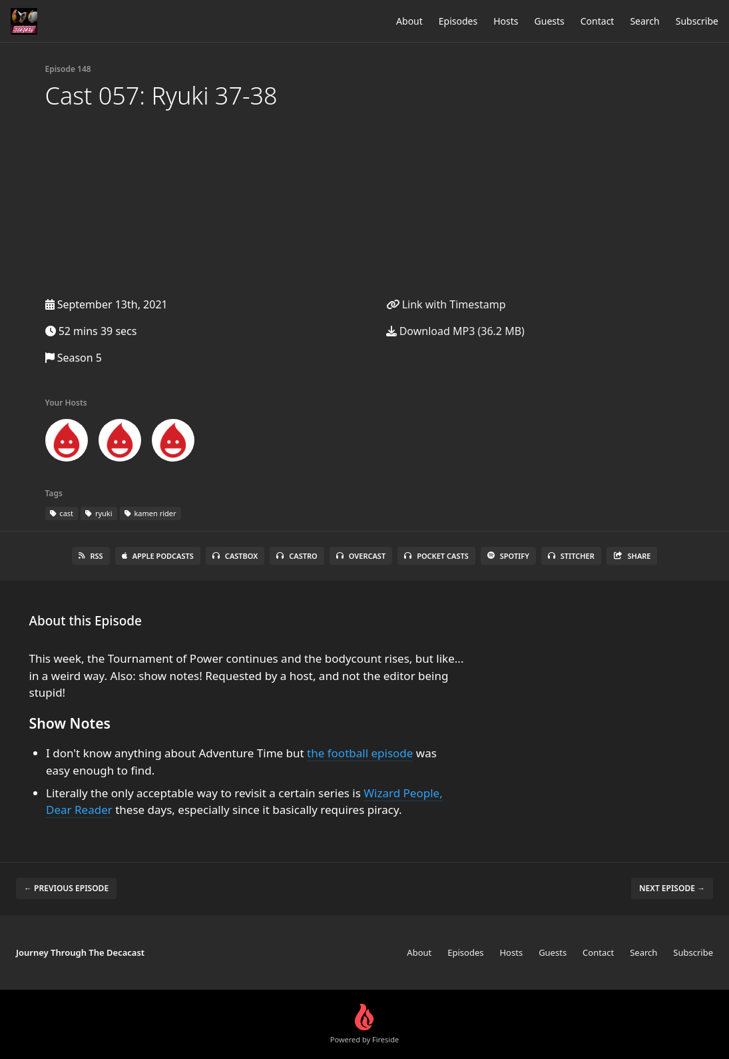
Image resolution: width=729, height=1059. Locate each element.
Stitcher (571, 556)
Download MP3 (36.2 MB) (455, 331)
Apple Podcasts (158, 556)
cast (62, 513)
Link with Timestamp (446, 304)
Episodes (458, 21)
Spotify (508, 556)
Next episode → (672, 888)
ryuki (99, 513)
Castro (296, 556)
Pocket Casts (436, 556)
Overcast (360, 556)
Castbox (235, 556)
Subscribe (697, 21)
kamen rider (150, 513)
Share (632, 556)
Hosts (505, 21)
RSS (91, 556)
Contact (597, 21)
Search (644, 21)
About (409, 21)
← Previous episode (66, 888)
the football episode (360, 753)
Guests (550, 21)
